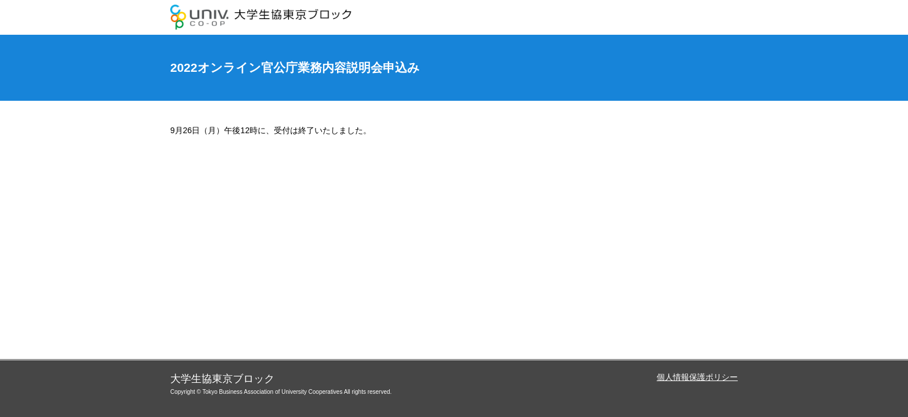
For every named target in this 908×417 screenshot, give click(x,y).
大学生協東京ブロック (263, 17)
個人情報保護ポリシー (697, 377)
